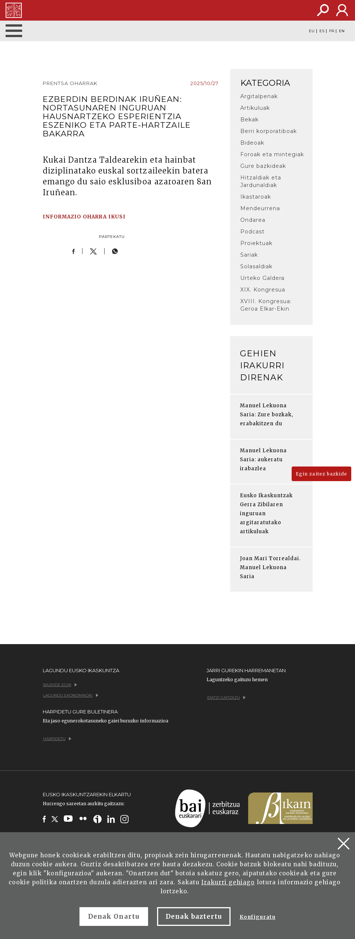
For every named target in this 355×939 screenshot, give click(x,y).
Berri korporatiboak (268, 131)
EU (312, 31)
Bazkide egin (60, 684)
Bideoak (252, 142)
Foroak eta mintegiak (272, 154)
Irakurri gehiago (228, 882)
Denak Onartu (113, 916)
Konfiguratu (257, 917)
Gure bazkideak (263, 166)
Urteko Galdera (262, 278)
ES (321, 31)
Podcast (252, 231)
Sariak (249, 254)
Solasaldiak (256, 266)
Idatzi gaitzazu (226, 697)
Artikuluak (255, 108)
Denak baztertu (194, 916)
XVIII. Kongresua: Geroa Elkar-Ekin (266, 305)
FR (331, 31)
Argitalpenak (259, 96)
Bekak (249, 119)
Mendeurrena (260, 208)
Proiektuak (256, 243)
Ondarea (252, 220)
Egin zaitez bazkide (321, 474)
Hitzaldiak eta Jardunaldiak (261, 181)
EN (342, 31)
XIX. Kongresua (263, 289)
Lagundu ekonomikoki (70, 695)
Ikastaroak (255, 196)
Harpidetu (57, 738)
